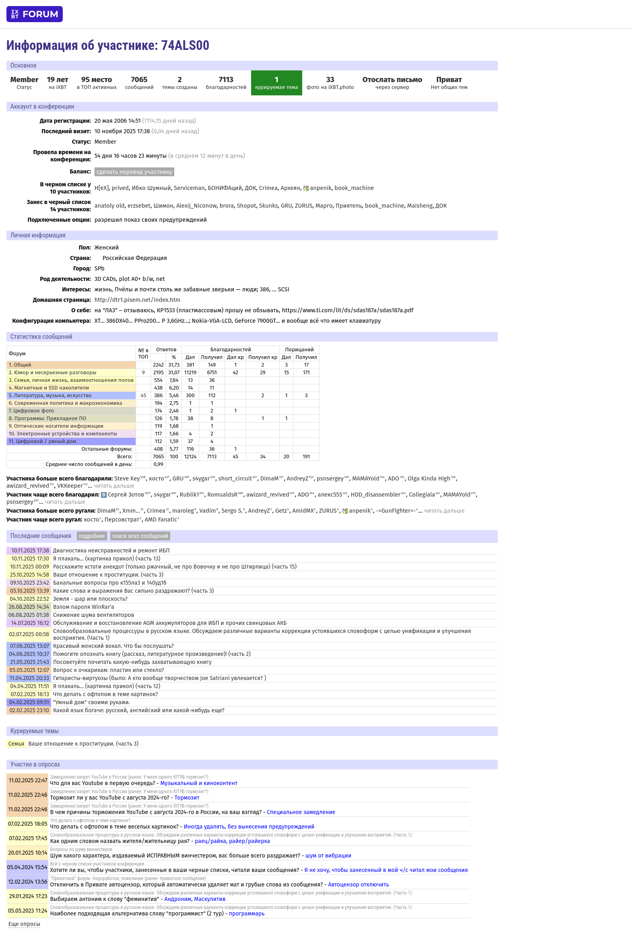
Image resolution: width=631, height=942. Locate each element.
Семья (16, 743)
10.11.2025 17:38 (30, 550)
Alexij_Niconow (196, 205)
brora (227, 205)
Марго (324, 205)
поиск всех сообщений (140, 536)
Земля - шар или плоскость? (90, 599)
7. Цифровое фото (31, 411)
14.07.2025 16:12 (30, 623)
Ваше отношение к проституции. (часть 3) (108, 574)
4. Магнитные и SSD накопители (49, 388)
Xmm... (131, 510)
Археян (290, 188)
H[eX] (102, 188)
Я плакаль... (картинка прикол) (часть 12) (106, 686)
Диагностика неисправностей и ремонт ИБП (111, 550)
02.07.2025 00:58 (29, 634)
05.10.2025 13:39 (29, 590)
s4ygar (201, 478)
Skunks (268, 205)
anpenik (317, 188)
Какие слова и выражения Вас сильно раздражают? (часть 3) (133, 590)
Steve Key (127, 478)
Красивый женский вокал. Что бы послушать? (113, 646)
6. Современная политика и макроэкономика (65, 403)
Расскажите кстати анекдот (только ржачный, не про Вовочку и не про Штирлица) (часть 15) (175, 566)
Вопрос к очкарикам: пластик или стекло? (108, 670)
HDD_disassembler (375, 494)
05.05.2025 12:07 (29, 670)
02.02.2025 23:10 (29, 710)
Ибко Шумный (151, 188)
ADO (393, 478)
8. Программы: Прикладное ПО (48, 418)
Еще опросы (24, 924)
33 (330, 79)
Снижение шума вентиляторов (93, 615)
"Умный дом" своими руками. (91, 702)
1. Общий (20, 365)
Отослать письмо (393, 79)
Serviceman (189, 188)
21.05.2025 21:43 (29, 662)
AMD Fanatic (161, 519)
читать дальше (114, 485)
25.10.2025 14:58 (29, 574)
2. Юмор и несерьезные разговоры (53, 372)
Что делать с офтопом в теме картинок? (105, 694)
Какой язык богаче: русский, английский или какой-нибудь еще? (139, 710)
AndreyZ (298, 478)
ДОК (250, 188)
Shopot (246, 205)
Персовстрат (122, 519)
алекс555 (330, 494)
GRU (286, 205)
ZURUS (304, 205)
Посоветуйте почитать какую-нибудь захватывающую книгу (132, 662)
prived (120, 188)
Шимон (163, 205)
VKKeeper (70, 485)
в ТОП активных (97, 83)
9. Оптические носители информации (56, 426)
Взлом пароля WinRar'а (83, 607)
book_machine (354, 188)
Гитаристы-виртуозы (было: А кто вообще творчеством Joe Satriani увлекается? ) (159, 678)
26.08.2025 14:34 (29, 607)
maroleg (183, 510)
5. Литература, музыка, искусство (50, 395)
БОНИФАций (225, 188)
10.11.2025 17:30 (30, 558)
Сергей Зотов (122, 494)
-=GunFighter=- (396, 510)
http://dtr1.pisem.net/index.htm (138, 299)
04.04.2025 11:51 (29, 686)
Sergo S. (232, 510)
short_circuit (235, 478)
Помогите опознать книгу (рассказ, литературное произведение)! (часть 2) (152, 654)
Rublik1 (189, 494)
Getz (281, 510)
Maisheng (420, 205)
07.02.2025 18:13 (29, 694)
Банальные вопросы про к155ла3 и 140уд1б (110, 582)
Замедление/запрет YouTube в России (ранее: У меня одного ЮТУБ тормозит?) (129, 777)
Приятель (349, 205)
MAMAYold (365, 478)
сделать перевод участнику (134, 171)
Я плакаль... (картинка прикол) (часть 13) (106, 558)
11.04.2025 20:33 (29, 678)
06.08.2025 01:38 (28, 615)
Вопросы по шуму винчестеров (81, 849)
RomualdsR (222, 494)
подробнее (92, 536)
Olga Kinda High (429, 478)
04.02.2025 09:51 (29, 702)
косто (156, 478)
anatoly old (110, 205)
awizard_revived (27, 485)
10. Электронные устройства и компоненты (63, 434)
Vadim (208, 510)
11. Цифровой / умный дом (42, 441)
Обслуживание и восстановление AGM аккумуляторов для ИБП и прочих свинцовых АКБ (170, 623)
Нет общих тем (449, 83)
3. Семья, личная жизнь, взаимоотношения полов (71, 380)
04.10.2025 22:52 (29, 599)
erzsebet (139, 205)
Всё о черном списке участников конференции (97, 864)
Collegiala (422, 494)
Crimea (268, 188)
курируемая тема (276, 83)
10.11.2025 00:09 (29, 566)
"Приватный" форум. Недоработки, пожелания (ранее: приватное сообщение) (128, 878)
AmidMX (302, 510)
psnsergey (330, 478)
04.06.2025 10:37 (29, 654)
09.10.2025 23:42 (29, 582)
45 (143, 395)
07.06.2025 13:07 (29, 646)
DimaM (269, 478)
